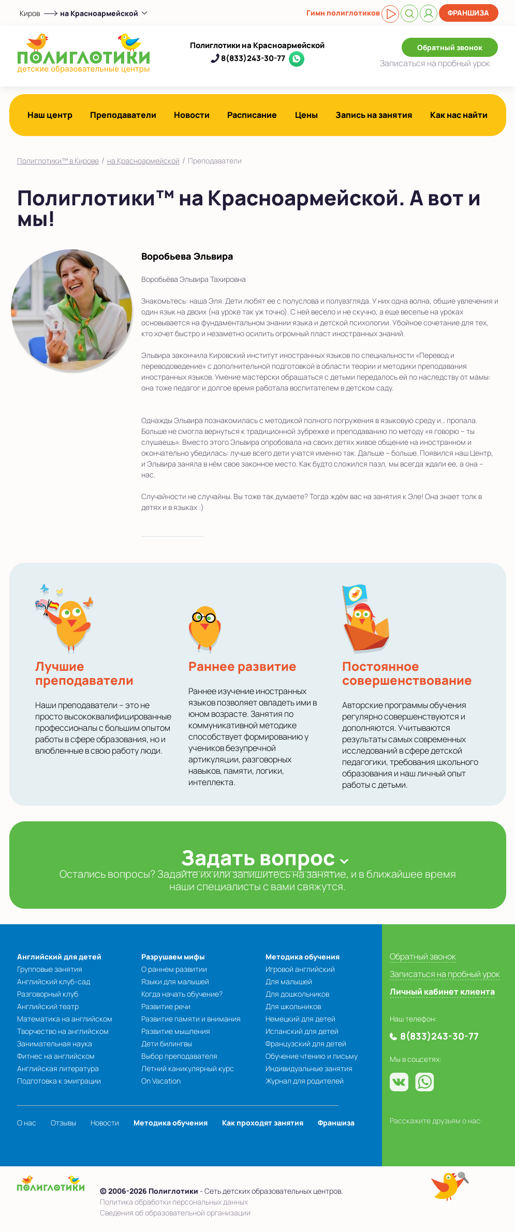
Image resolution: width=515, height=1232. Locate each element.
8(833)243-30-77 (253, 58)
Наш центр (49, 115)
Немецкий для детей (300, 1019)
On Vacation (161, 1081)
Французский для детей (306, 1043)
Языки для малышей (175, 981)
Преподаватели (123, 115)
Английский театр (48, 1006)
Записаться (435, 63)
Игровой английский (300, 969)
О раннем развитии (174, 969)
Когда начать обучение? (182, 994)
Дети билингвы (166, 1043)
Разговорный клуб (47, 994)
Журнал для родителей (305, 1081)
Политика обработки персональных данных (174, 1202)
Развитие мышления (175, 1031)
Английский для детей (59, 956)
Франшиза (468, 13)
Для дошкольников (297, 994)
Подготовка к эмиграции (59, 1081)
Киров (30, 13)
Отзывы (63, 1123)
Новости (192, 115)
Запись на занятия (374, 115)
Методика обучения (303, 956)
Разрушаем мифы (173, 956)
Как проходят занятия (262, 1123)
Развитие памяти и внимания (191, 1019)
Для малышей (289, 981)
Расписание (252, 115)
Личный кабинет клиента (442, 991)
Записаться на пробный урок (445, 974)
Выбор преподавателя (179, 1056)
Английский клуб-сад (53, 981)
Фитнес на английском (56, 1056)
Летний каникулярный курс (187, 1068)
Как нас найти (459, 115)
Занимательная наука (54, 1043)
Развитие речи (165, 1006)
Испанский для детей (302, 1031)
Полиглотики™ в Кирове (58, 161)
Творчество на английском (63, 1031)
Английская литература (58, 1068)
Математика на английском (64, 1019)
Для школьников (293, 1006)
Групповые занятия (49, 969)
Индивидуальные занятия (309, 1068)
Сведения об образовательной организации (175, 1213)
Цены (306, 115)
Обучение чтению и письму (312, 1056)
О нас (26, 1123)
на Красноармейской (143, 161)
